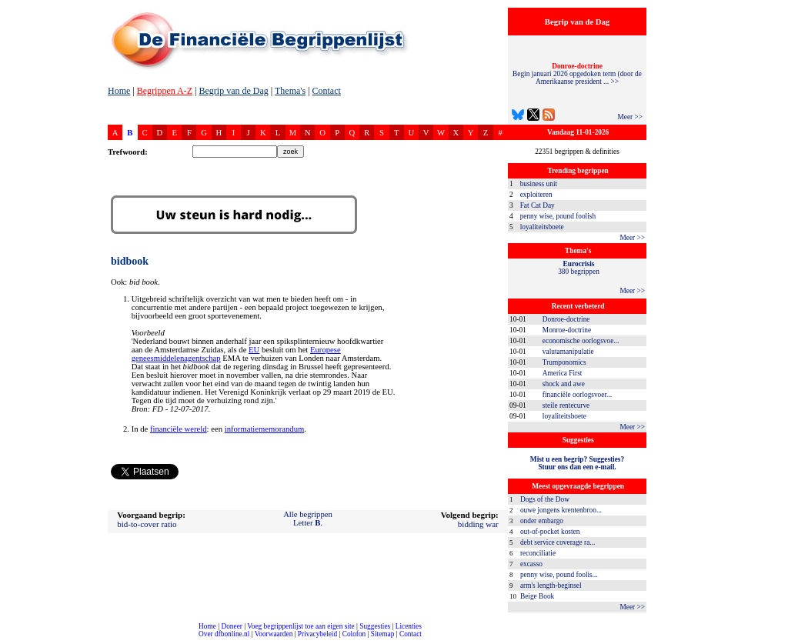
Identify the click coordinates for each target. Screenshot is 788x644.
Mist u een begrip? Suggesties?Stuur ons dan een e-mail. (577, 463)
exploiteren (536, 195)
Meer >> (630, 117)
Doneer (231, 626)
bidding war (478, 524)
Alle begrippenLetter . (307, 518)
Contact (326, 90)
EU (254, 349)
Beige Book (537, 596)
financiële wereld (178, 429)
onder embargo (541, 521)
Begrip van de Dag (233, 90)
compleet (8, 640)
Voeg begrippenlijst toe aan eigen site (300, 626)
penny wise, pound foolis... (559, 575)
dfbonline (773, 640)
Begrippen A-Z (164, 90)
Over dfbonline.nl (224, 634)
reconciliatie (538, 553)
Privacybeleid (317, 634)
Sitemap (383, 634)
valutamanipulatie (568, 351)
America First (563, 373)
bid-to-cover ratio (146, 524)
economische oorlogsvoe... (581, 341)
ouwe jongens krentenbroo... (561, 510)
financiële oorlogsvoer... (577, 395)
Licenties (409, 626)
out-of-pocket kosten (549, 532)
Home (119, 90)
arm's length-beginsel (551, 585)
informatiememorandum (265, 429)
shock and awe (564, 384)
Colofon (354, 634)
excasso (531, 564)
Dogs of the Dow (544, 499)
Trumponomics (564, 362)
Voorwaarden (274, 634)
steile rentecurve (566, 405)
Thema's (290, 90)
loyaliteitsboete (542, 227)
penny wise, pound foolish (558, 216)
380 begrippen (578, 267)
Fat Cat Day (537, 205)
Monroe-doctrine (567, 330)
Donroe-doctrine (566, 319)
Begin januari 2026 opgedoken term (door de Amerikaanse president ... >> (577, 73)
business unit (538, 184)
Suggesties (374, 626)
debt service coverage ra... (557, 542)
